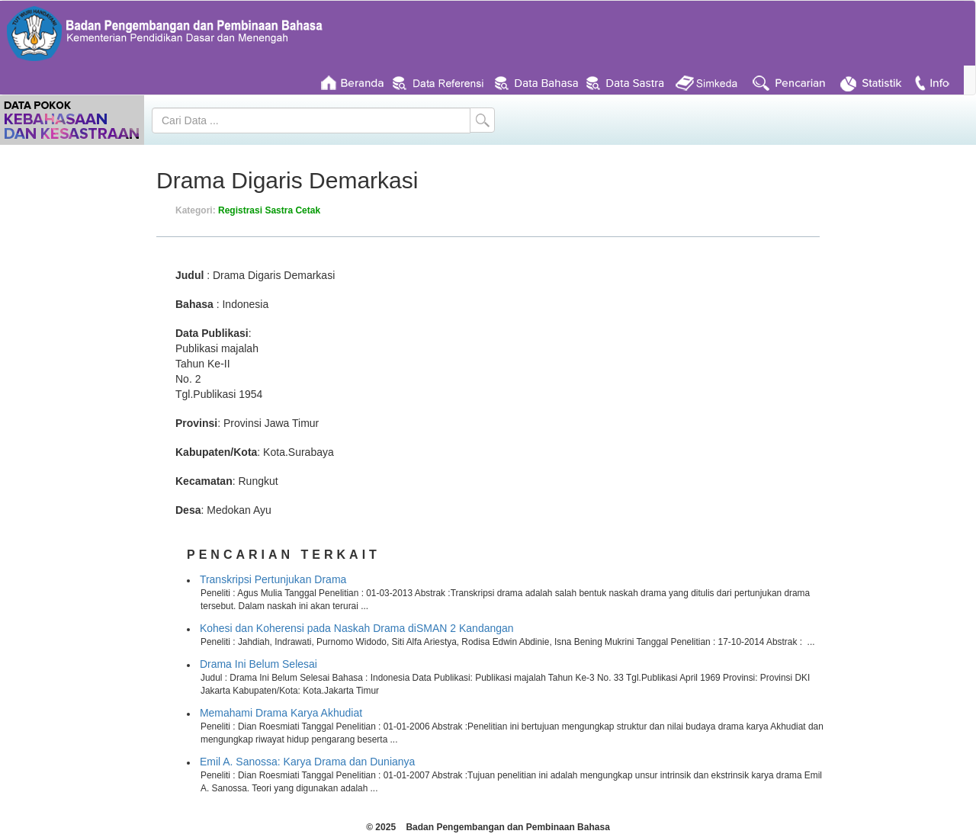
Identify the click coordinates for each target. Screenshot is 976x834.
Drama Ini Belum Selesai (258, 664)
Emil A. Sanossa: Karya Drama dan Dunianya (307, 761)
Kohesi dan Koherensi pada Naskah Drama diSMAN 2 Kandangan (357, 628)
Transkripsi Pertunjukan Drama (273, 579)
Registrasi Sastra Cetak (269, 210)
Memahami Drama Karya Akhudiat (281, 713)
